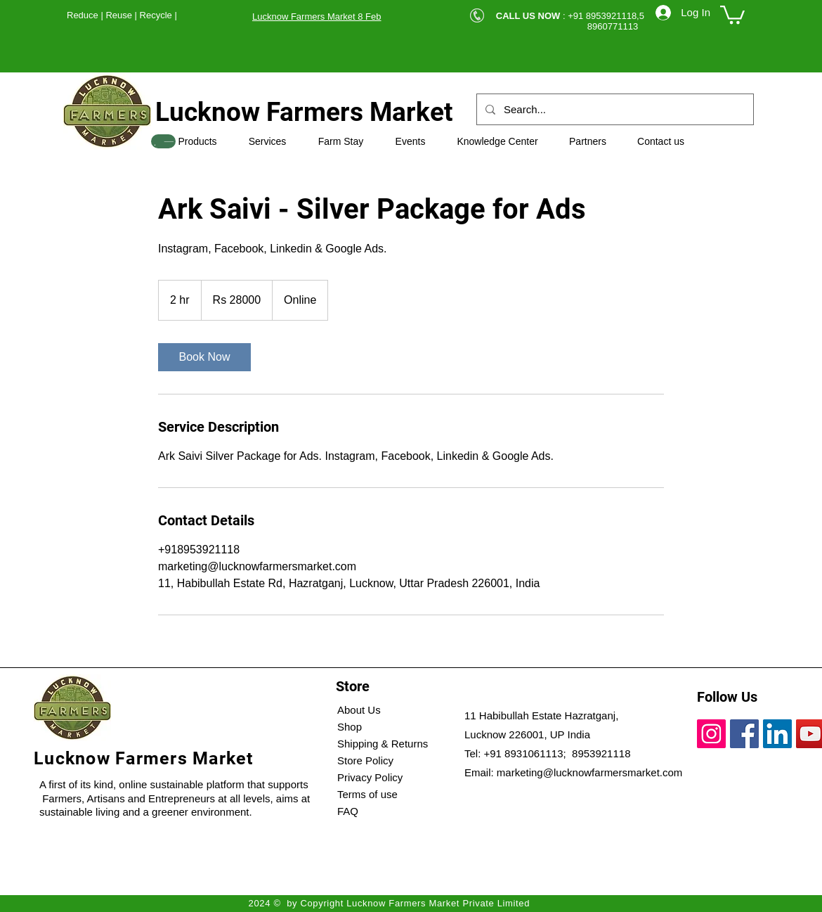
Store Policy (365, 760)
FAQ (347, 811)
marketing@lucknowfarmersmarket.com (589, 772)
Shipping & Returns (382, 744)
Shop (349, 727)
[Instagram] (711, 733)
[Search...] (614, 109)
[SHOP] (163, 141)
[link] (204, 357)
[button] (732, 14)
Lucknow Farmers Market (304, 112)
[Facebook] (744, 733)
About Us (359, 710)
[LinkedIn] (777, 733)
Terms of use (367, 794)
